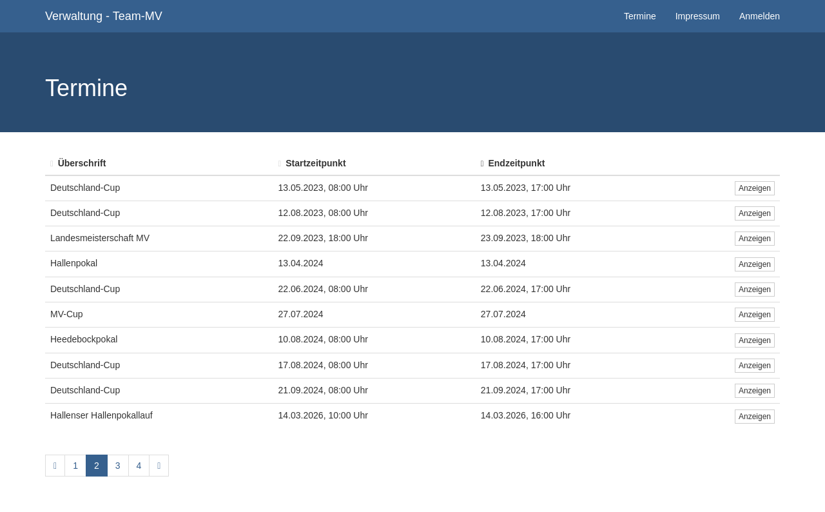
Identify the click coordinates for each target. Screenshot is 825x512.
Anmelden (759, 16)
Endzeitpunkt (513, 163)
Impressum (697, 16)
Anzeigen (755, 188)
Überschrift (78, 163)
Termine (640, 16)
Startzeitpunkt (312, 163)
